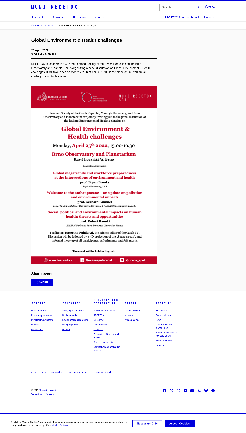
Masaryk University (48, 390)
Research (39, 303)
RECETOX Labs (102, 315)
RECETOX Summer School (181, 17)
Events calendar (163, 315)
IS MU (34, 372)
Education (71, 303)
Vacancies (130, 315)
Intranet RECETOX (83, 372)
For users (98, 329)
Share (42, 282)
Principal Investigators (42, 320)
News (158, 320)
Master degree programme (75, 320)
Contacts (160, 345)
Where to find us (164, 340)
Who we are (161, 310)
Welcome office (132, 320)
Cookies (50, 394)
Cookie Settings (61, 426)
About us (164, 303)
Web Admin (36, 394)
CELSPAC (99, 320)
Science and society (103, 342)
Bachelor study (69, 315)
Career (131, 303)
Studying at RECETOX (73, 310)
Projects (35, 324)
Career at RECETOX (135, 310)
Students (209, 17)
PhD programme (70, 324)
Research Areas (39, 310)
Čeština (210, 7)
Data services (100, 324)
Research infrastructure (105, 310)
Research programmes (42, 315)
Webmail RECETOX (61, 372)
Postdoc (66, 329)
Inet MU (44, 372)
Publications (37, 329)
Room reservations (105, 372)
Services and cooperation (106, 301)
